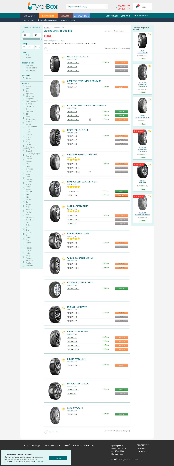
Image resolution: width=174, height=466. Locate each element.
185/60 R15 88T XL (73, 349)
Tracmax (29, 248)
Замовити (122, 62)
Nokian (28, 200)
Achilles (28, 86)
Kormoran (29, 169)
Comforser (29, 104)
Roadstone (29, 220)
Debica (28, 117)
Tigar (27, 240)
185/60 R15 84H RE (73, 119)
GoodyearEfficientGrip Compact (142, 213)
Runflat (28, 78)
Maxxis (28, 184)
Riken (28, 215)
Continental (30, 106)
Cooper (28, 109)
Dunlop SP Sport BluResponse (82, 154)
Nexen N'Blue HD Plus (77, 130)
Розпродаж (89, 445)
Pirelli (27, 207)
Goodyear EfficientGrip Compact (84, 81)
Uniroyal (28, 256)
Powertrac (29, 210)
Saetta (28, 225)
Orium (28, 202)
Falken (28, 129)
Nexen (28, 194)
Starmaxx (29, 233)
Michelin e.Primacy (77, 307)
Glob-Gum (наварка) (33, 154)
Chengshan (30, 99)
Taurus (28, 238)
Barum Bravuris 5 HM (78, 233)
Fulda (28, 140)
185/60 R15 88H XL (73, 62)
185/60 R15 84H (72, 66)
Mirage (28, 189)
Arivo (27, 89)
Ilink (27, 164)
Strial (27, 235)
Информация (112, 16)
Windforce (29, 263)
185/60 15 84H (71, 394)
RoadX (28, 222)
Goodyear (29, 156)
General (28, 145)
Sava (27, 230)
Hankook (29, 161)
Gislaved (29, 151)
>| (56, 49)
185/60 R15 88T (72, 87)
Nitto (27, 197)
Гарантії (66, 445)
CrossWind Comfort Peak (80, 282)
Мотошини (65, 16)
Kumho (28, 172)
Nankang (29, 192)
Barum (28, 91)
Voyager (29, 258)
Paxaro (28, 205)
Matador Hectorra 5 (77, 383)
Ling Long (29, 179)
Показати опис (72, 59)
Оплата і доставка (51, 445)
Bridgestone (30, 96)
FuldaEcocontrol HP (142, 51)
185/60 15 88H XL (72, 191)
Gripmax (29, 159)
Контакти (125, 16)
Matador (29, 182)
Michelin (28, 187)
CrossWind (29, 112)
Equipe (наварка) (32, 127)
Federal (28, 132)
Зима (28, 55)
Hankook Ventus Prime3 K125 (82, 181)
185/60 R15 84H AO (73, 172)
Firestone (29, 135)
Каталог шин (28, 20)
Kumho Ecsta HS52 (76, 359)
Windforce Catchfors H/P (80, 258)
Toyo (27, 245)
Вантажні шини (48, 16)
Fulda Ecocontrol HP (78, 56)
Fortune (28, 137)
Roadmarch (30, 217)
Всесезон (29, 57)
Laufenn (28, 177)
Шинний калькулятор (47, 20)
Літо (49, 36)
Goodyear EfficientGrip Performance (86, 105)
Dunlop (28, 124)
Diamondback (30, 119)
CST (27, 114)
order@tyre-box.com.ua (128, 459)
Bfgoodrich (29, 94)
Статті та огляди (67, 20)
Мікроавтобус (31, 70)
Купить (121, 111)
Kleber (28, 166)
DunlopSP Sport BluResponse (142, 117)
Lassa (28, 174)
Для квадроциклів (81, 16)
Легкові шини (29, 16)
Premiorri (29, 212)
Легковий (29, 65)
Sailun (28, 228)
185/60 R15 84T (72, 140)
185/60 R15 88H (72, 144)
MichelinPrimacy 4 (142, 182)
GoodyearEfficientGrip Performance (142, 84)
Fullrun (28, 142)
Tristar (28, 253)
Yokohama (29, 266)
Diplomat (29, 122)
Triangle (28, 251)
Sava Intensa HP (75, 408)
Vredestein (29, 261)
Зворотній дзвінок (141, 16)
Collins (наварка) (32, 101)
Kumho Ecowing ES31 (77, 331)
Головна (47, 27)
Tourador (29, 243)
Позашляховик (31, 68)
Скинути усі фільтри (31, 27)
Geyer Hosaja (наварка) (29, 148)
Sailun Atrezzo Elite (77, 206)
